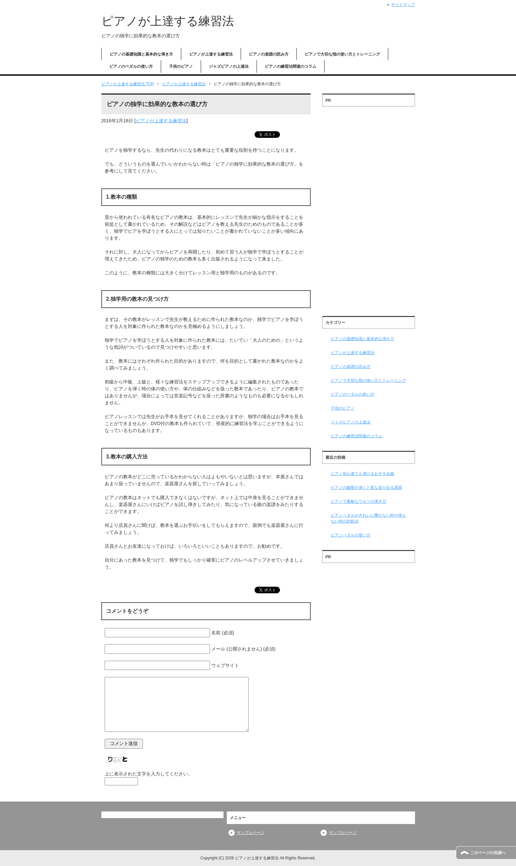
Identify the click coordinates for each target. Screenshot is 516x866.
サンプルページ (250, 832)
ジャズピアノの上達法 (229, 66)
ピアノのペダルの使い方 (131, 66)
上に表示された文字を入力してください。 (148, 773)
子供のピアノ (181, 66)
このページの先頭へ (488, 852)
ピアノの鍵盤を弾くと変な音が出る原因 (366, 487)
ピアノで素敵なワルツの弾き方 (358, 501)
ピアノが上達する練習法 (167, 21)
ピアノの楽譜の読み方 (269, 54)
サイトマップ (403, 4)
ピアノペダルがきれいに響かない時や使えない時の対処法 (368, 518)
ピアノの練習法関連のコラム (290, 66)
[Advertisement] (368, 209)
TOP (127, 84)
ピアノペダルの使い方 (350, 535)
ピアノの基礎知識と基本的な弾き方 (141, 54)
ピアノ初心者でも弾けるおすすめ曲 (362, 473)
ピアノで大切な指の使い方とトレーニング (342, 54)
